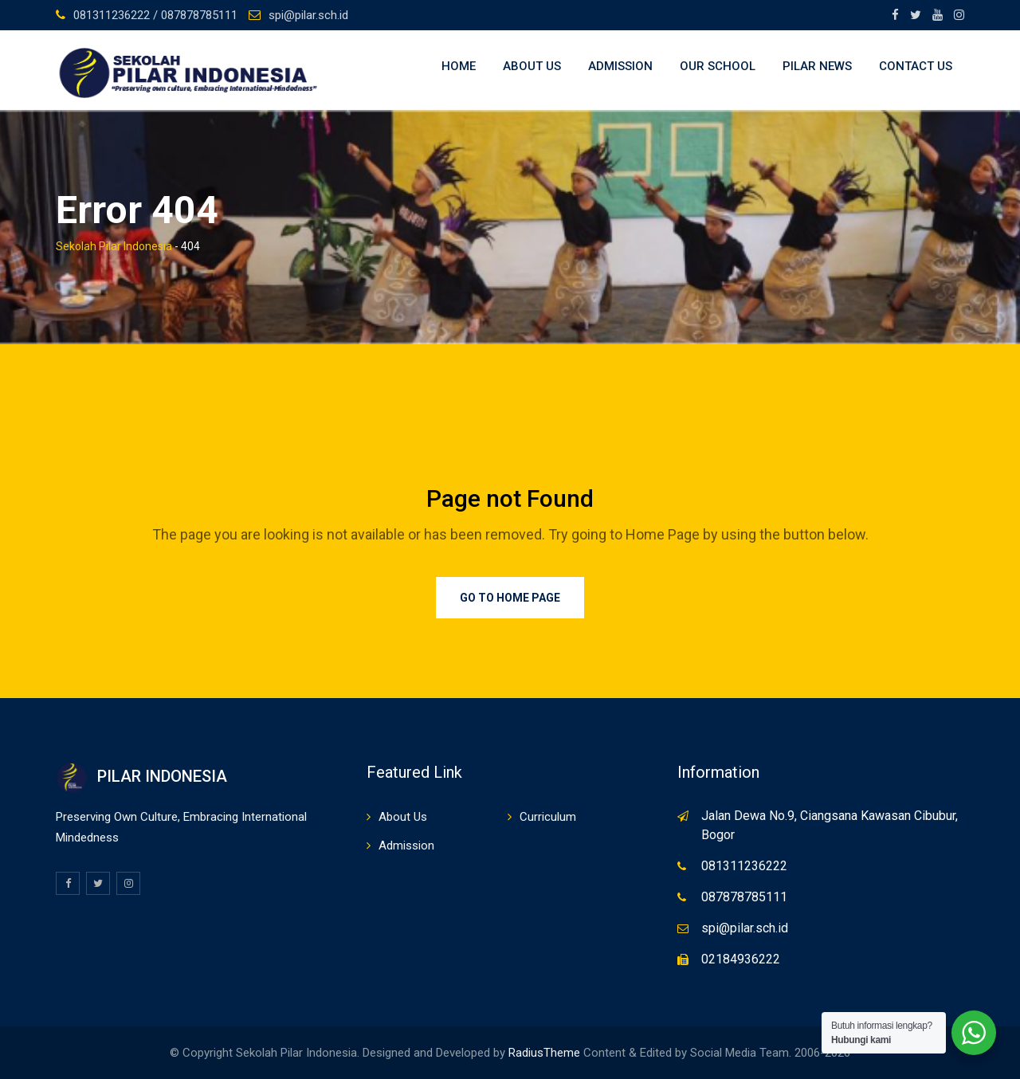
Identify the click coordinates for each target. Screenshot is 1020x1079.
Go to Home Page (510, 597)
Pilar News (817, 66)
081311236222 (744, 865)
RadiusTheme (544, 1053)
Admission (620, 66)
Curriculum (548, 817)
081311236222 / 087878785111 (155, 15)
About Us (532, 66)
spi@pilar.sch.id (308, 15)
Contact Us (915, 66)
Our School (717, 66)
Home (458, 66)
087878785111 (744, 896)
